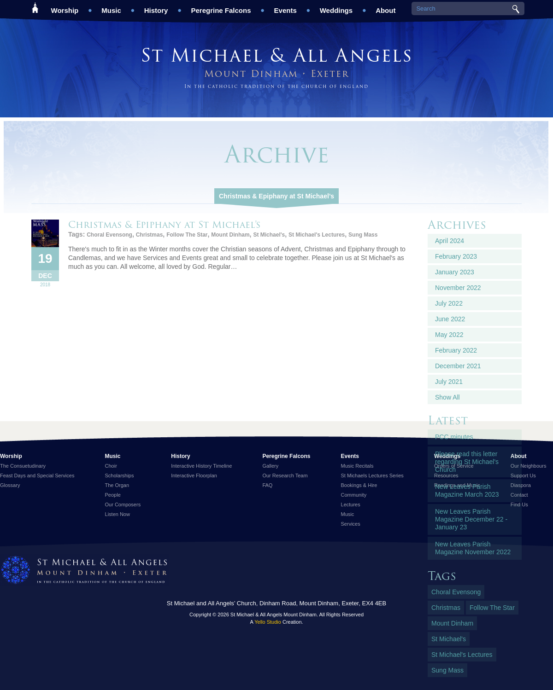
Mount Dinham (230, 235)
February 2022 (456, 350)
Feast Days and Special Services (37, 475)
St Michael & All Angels (276, 55)
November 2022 (458, 287)
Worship (64, 7)
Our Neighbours (529, 466)
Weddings (336, 7)
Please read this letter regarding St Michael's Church (467, 461)
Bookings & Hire (359, 485)
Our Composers (123, 504)
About (385, 7)
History (156, 7)
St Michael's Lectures (316, 235)
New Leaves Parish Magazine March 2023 (467, 490)
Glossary (10, 485)
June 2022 (450, 319)
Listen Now (117, 514)
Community (354, 495)
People (113, 495)
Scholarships (119, 475)
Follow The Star (186, 235)
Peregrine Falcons (220, 7)
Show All (447, 397)
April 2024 (449, 240)
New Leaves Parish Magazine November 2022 (473, 548)
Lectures (350, 504)
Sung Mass (362, 235)
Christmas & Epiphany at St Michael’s (276, 196)
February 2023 (456, 256)
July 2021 (449, 381)
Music (111, 7)
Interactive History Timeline (201, 466)
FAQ (267, 485)
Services (350, 524)
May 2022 (449, 334)
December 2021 (458, 366)
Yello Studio (267, 622)
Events (285, 7)
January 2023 (454, 272)
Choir (111, 466)
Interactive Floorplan (194, 475)
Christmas (149, 235)
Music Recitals (357, 466)
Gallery (270, 466)
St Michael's (269, 235)
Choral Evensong (109, 235)
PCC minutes (454, 437)
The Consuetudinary (23, 466)
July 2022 (449, 303)
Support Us (523, 475)
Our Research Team (284, 475)
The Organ (117, 485)
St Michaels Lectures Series (372, 475)
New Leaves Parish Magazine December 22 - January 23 (471, 519)
